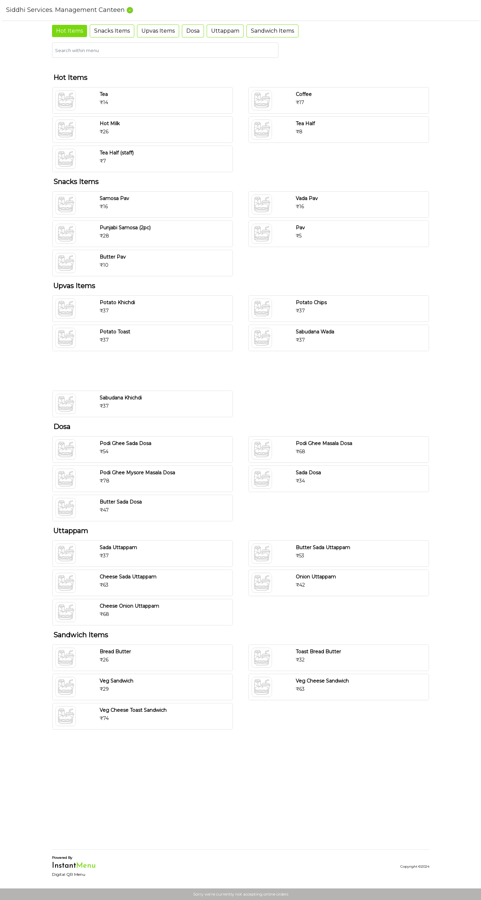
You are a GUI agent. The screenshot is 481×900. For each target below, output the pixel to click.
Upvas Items (158, 31)
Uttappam (225, 31)
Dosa (193, 31)
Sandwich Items (272, 31)
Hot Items (69, 31)
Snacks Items (112, 31)
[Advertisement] (243, 371)
